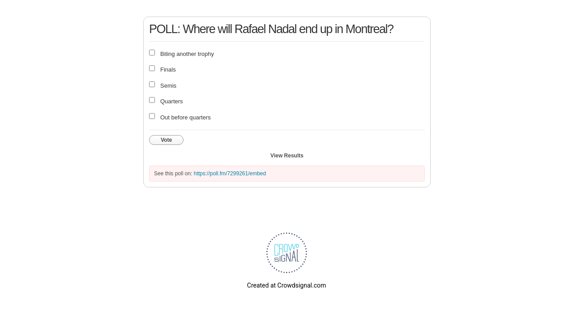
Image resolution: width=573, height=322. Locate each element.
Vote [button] (166, 140)
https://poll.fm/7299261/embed (230, 173)
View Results (287, 156)
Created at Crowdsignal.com (286, 285)
